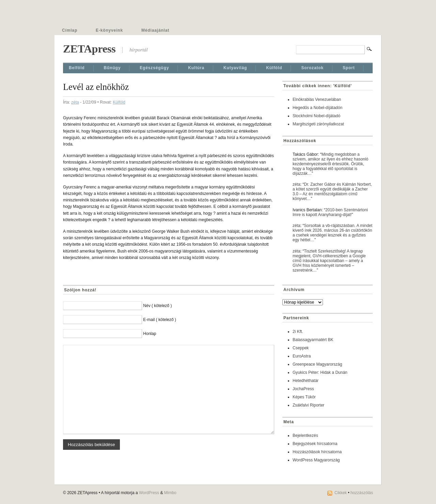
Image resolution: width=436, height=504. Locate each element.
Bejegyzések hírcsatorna (315, 443)
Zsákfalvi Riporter (308, 405)
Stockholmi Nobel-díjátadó (316, 115)
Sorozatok (312, 67)
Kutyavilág (235, 67)
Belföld (77, 67)
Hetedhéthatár (305, 380)
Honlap (149, 333)
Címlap (69, 30)
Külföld (274, 67)
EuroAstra (302, 356)
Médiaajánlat (155, 30)
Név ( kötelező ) (157, 305)
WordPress (149, 492)
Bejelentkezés (305, 435)
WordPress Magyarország (316, 460)
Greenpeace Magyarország (317, 364)
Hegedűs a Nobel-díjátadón (317, 107)
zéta (75, 102)
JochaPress (303, 388)
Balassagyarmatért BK (313, 339)
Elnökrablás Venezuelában (317, 99)
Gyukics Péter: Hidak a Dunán (320, 372)
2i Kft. (298, 331)
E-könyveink (109, 30)
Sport (349, 67)
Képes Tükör (304, 397)
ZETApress (89, 49)
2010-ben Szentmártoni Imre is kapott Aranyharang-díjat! (330, 212)
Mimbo (170, 492)
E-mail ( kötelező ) (159, 319)
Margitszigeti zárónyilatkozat (318, 124)
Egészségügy (154, 67)
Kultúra (196, 67)
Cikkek (340, 492)
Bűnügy (112, 67)
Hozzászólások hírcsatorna (317, 451)
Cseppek (301, 348)
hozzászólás (362, 492)
